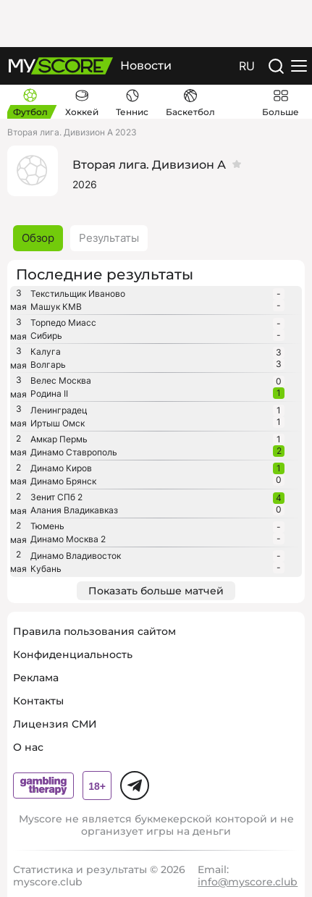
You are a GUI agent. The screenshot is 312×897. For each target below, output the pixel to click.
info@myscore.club (248, 881)
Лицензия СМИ (55, 723)
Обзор (38, 238)
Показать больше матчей (156, 590)
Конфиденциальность (72, 654)
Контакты (38, 700)
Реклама (36, 677)
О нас (28, 747)
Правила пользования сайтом (94, 631)
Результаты (109, 238)
